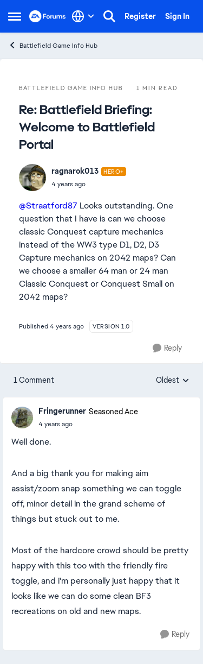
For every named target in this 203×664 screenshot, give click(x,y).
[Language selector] (83, 16)
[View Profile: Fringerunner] (22, 417)
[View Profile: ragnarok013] (32, 177)
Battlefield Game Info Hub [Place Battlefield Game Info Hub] (52, 45)
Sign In (177, 16)
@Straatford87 (48, 205)
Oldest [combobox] (172, 380)
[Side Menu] (15, 16)
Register (140, 16)
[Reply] (167, 348)
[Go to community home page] (47, 16)
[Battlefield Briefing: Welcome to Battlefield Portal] (88, 184)
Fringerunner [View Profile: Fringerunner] (62, 411)
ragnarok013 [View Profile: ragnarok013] (75, 171)
